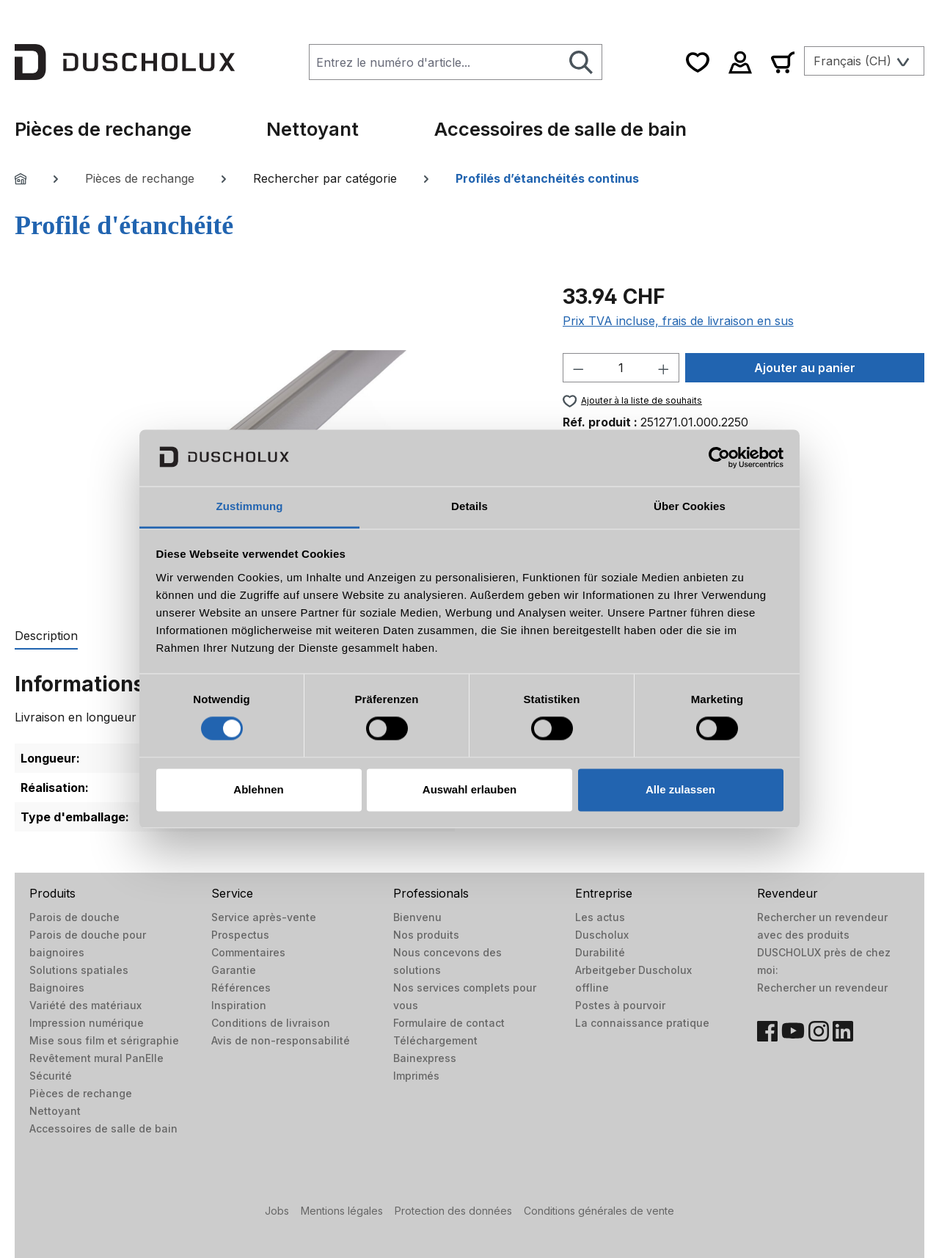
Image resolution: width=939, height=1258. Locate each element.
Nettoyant (55, 1111)
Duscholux (602, 934)
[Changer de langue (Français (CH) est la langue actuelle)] (864, 61)
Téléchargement (435, 1040)
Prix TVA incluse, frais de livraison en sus (678, 320)
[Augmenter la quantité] (663, 367)
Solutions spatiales (78, 970)
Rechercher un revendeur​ (822, 987)
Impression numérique (86, 1023)
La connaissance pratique (642, 1023)
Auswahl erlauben (469, 789)
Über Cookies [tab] (690, 506)
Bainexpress (424, 1058)
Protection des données (453, 1210)
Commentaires (248, 952)
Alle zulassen (680, 789)
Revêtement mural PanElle (96, 1058)
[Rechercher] (581, 62)
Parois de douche (74, 917)
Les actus (600, 917)
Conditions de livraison (270, 1023)
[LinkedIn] (843, 1031)
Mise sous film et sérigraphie (104, 1040)
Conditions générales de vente (599, 1210)
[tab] (46, 636)
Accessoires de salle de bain (103, 1128)
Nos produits (426, 934)
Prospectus (240, 934)
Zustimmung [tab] (249, 506)
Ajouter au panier (804, 367)
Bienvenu (417, 917)
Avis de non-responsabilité (280, 1040)
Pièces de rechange (80, 1093)
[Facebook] (767, 1031)
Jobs (277, 1210)
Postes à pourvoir (620, 1005)
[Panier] (782, 62)
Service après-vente (263, 917)
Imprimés (416, 1075)
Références (241, 987)
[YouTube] (793, 1031)
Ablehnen (258, 789)
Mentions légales (342, 1210)
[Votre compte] (740, 62)
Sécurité (50, 1075)
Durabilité (600, 952)
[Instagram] (818, 1031)
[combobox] (435, 62)
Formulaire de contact (449, 1023)
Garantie (233, 970)
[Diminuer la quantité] (578, 367)
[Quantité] (620, 367)
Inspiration (238, 1005)
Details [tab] (469, 506)
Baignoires (56, 987)
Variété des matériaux (85, 1005)
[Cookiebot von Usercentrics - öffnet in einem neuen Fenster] (719, 458)
